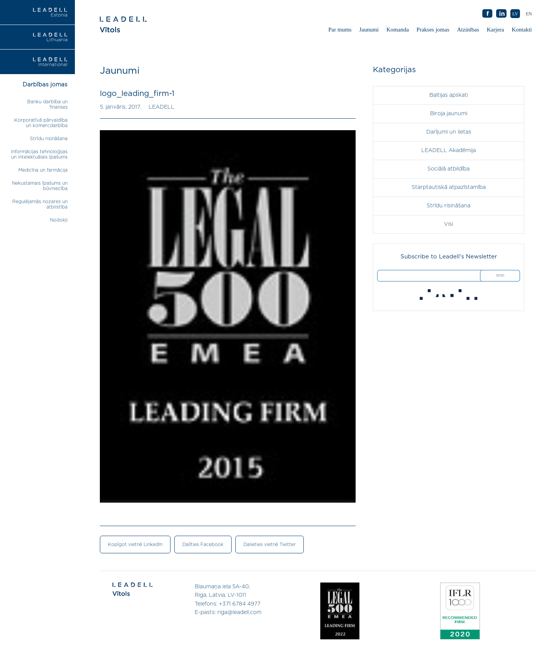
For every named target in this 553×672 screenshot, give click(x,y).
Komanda (397, 29)
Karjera (495, 29)
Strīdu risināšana (49, 138)
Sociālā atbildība (448, 169)
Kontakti (522, 29)
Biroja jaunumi (448, 113)
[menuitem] (529, 13)
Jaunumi (369, 29)
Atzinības (468, 29)
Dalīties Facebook (203, 544)
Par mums (339, 29)
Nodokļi (59, 220)
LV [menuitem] (515, 14)
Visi (448, 224)
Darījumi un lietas (448, 132)
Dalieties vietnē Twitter (269, 544)
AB (501, 14)
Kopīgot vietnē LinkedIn (135, 544)
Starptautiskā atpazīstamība (449, 187)
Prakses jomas (433, 29)
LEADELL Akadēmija (448, 150)
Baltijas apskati (448, 95)
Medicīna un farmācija (43, 170)
